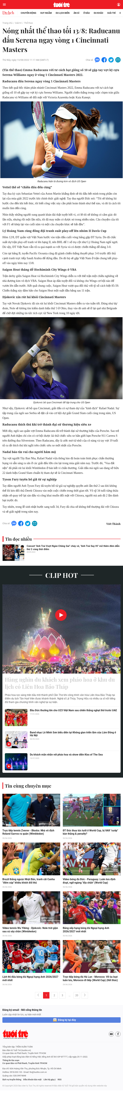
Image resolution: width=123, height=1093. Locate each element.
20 (76, 997)
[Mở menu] (4, 4)
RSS (60, 1082)
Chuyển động (28, 13)
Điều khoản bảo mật (32, 1082)
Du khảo (98, 13)
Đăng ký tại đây (67, 1022)
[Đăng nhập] (119, 4)
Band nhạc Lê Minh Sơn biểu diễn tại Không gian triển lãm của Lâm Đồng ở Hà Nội (73, 736)
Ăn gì (76, 13)
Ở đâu (86, 13)
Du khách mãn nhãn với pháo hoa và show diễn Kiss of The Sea (66, 756)
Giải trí (111, 13)
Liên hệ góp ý (50, 1082)
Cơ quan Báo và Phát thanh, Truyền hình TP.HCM (24, 1066)
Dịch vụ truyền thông (11, 1082)
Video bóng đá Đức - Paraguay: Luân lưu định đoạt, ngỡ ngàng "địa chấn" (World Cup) (89, 883)
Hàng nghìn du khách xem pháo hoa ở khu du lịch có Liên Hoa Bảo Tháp (60, 684)
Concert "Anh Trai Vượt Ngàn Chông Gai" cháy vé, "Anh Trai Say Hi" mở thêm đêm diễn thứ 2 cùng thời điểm (73, 548)
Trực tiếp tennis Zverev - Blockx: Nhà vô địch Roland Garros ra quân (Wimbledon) (28, 834)
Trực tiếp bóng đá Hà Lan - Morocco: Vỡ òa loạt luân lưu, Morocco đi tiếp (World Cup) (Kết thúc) (90, 981)
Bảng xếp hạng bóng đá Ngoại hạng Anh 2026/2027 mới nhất (86, 932)
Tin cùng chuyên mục (28, 787)
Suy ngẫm (46, 13)
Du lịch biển (63, 13)
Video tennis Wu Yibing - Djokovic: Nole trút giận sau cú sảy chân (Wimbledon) (30, 932)
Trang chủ (7, 23)
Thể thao (28, 23)
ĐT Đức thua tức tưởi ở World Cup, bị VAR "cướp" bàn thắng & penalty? (90, 834)
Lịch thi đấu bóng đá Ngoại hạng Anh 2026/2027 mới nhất (30, 981)
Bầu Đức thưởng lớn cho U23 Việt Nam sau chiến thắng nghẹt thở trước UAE (73, 712)
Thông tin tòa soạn (10, 1063)
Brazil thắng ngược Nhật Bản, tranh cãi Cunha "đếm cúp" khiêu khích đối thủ (28, 883)
